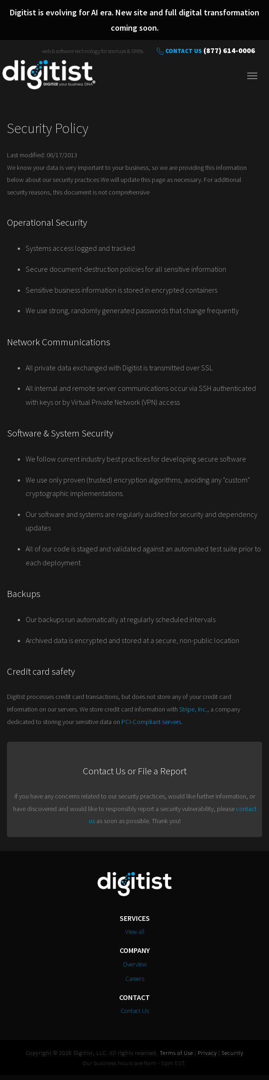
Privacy (207, 1052)
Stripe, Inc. (193, 709)
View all (134, 931)
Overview (135, 964)
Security (232, 1052)
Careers (134, 978)
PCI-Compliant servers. (151, 722)
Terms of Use (176, 1052)
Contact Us (183, 51)
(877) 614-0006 (229, 50)
